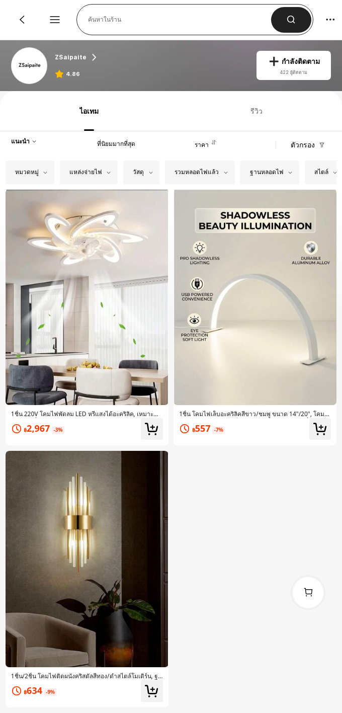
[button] (179, 20)
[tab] (87, 111)
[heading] (150, 57)
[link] (30, 66)
